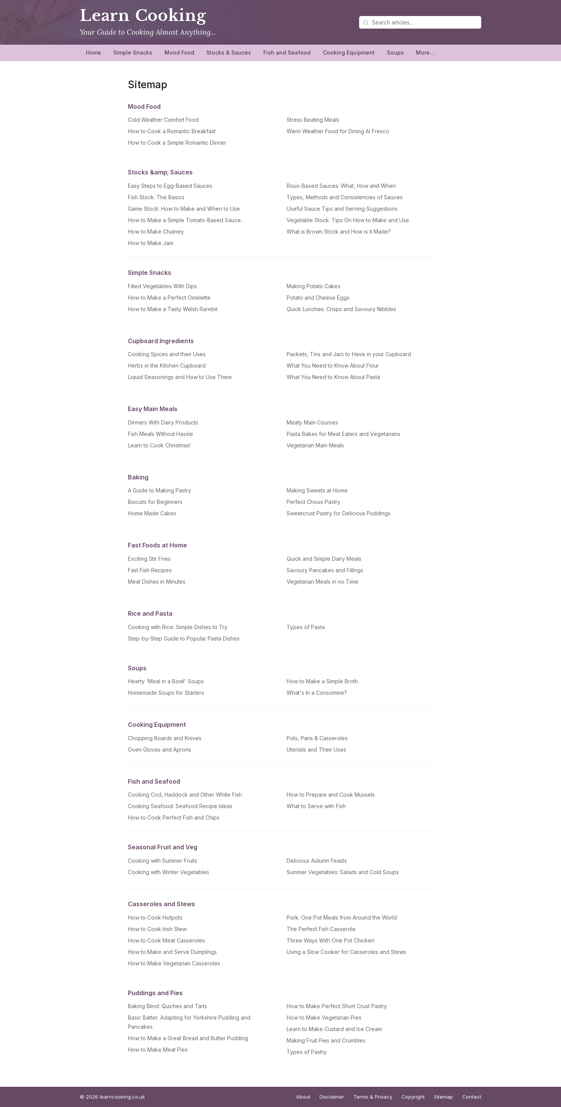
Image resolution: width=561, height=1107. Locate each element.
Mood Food (179, 52)
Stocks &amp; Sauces (160, 172)
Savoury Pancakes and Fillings (325, 570)
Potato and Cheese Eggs (318, 297)
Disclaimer (331, 1097)
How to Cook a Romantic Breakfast (172, 131)
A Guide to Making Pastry (159, 490)
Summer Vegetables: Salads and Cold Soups (343, 872)
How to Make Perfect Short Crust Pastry (337, 1006)
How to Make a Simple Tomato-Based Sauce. (185, 220)
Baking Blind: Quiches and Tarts (167, 1006)
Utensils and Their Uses (316, 749)
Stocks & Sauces (228, 52)
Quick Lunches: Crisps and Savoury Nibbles (341, 309)
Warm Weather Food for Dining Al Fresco (338, 131)
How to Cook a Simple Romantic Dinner (177, 142)
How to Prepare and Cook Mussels (331, 794)
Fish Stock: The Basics (156, 197)
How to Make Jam (150, 243)
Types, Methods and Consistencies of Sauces (345, 197)
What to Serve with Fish (316, 806)
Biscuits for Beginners (155, 502)
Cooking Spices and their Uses (167, 354)
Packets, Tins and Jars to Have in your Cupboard (349, 354)
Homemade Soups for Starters (166, 692)
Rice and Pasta (150, 613)
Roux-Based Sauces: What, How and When (341, 185)
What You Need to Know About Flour (333, 365)
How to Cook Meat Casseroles (166, 940)
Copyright (413, 1097)
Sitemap (443, 1097)
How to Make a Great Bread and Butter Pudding (188, 1038)
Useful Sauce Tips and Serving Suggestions (342, 208)
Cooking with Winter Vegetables (168, 872)
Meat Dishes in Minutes (156, 581)
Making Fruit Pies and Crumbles (326, 1040)
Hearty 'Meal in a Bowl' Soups (166, 681)
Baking (138, 477)
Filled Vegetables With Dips (162, 286)
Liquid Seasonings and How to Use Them (180, 377)
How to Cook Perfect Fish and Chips (173, 817)
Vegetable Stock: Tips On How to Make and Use (348, 220)
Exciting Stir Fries (149, 558)
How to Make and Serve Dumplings (172, 952)
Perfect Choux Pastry (313, 502)
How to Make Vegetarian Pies (324, 1017)
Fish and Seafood (287, 52)
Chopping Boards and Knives (165, 738)
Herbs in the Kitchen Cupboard (167, 365)
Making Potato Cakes (313, 286)
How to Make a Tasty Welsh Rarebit (173, 309)
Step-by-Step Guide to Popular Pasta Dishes (184, 638)
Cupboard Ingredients (161, 341)
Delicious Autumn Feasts (317, 860)
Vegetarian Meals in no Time (322, 581)
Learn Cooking (143, 15)
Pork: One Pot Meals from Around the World (342, 917)
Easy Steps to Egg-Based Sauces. (170, 185)
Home (93, 52)
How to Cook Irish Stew (157, 929)
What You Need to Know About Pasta (333, 377)
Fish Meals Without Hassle (160, 434)
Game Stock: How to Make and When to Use (184, 208)
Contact (471, 1097)
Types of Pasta (306, 627)
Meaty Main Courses (312, 422)
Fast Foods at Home (157, 545)
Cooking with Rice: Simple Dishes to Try (177, 627)
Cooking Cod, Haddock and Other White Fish (185, 794)
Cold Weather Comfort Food (163, 119)
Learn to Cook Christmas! (159, 445)
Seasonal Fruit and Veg (162, 847)
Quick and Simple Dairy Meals (324, 558)
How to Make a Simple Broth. (323, 681)
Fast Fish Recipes (150, 570)
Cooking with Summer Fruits (162, 860)
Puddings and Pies (155, 993)
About (303, 1097)
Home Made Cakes (152, 513)
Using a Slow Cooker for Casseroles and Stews (346, 952)
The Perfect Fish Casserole (321, 929)
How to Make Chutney (156, 231)
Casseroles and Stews (161, 904)
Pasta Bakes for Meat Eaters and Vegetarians (343, 434)
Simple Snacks (132, 52)
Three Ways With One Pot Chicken (330, 940)
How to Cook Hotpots (155, 917)
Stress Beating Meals (313, 119)
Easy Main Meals (152, 409)
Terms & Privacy (372, 1097)
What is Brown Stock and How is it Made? (339, 231)
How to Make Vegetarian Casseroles (174, 963)
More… (425, 52)
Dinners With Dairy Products (163, 422)
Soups (395, 52)
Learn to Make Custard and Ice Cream (334, 1029)
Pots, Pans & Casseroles (317, 738)
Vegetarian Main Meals (315, 445)
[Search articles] (420, 22)
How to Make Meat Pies (158, 1049)
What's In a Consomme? (317, 692)
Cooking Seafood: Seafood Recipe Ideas (180, 806)
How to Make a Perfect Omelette (169, 297)
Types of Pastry (307, 1052)
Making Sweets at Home (317, 490)
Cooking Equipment (349, 52)
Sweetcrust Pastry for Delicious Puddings (338, 513)
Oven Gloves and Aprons (159, 749)
